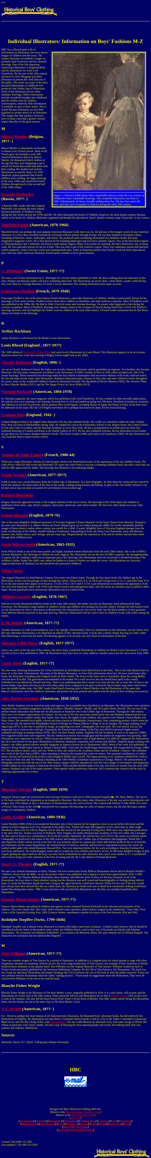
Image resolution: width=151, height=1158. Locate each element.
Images (84, 1124)
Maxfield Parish (15, 225)
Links (102, 1124)
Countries (103, 1121)
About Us (76, 1118)
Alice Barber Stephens (20, 698)
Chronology (70, 1121)
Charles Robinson (16, 362)
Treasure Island (58, 1021)
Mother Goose (118, 995)
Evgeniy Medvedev (17, 194)
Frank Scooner (14, 475)
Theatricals (125, 1121)
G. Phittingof (12, 271)
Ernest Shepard (14, 515)
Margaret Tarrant (16, 789)
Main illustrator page (82, 1115)
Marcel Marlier (14, 136)
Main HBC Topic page (75, 1127)
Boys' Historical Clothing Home (75, 1130)
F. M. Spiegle (12, 623)
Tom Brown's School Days (37, 352)
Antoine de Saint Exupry (22, 455)
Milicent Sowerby (16, 596)
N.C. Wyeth (11, 1009)
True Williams (13, 953)
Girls (114, 1121)
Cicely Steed (11, 663)
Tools (127, 1124)
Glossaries (72, 1124)
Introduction (26, 1121)
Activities (41, 1121)
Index (94, 1124)
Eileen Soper (12, 570)
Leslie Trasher (13, 817)
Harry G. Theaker (16, 864)
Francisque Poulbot (18, 291)
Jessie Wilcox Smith (18, 544)
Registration (114, 1124)
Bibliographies (29, 1124)
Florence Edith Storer (19, 643)
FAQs (61, 1124)
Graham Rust (13, 415)
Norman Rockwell (16, 391)
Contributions (47, 1124)
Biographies (54, 1121)
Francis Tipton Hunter (20, 899)
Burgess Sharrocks (17, 495)
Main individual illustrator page (83, 1112)
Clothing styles (87, 1121)
